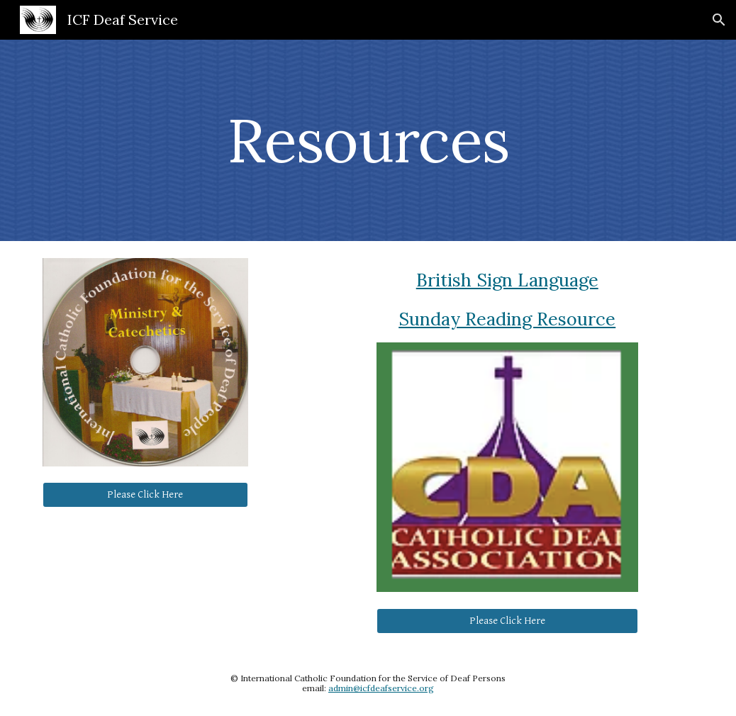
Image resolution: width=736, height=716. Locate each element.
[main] (368, 140)
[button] (719, 20)
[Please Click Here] (145, 494)
